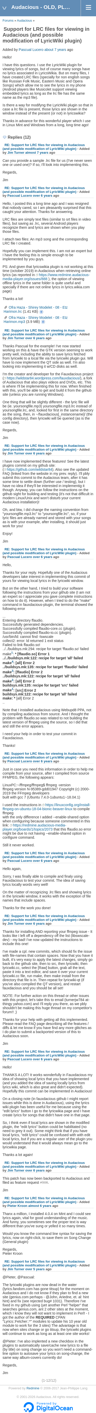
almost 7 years (36, 152)
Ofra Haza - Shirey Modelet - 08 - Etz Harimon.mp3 (43, 322)
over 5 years (35, 1269)
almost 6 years (39, 1206)
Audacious (24, 20)
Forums (8, 20)
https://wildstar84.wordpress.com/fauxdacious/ (43, 378)
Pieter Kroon (17, 1206)
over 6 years (42, 195)
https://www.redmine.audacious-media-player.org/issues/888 (46, 277)
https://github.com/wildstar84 (29, 469)
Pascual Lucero (31, 50)
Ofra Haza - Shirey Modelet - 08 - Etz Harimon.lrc (41, 312)
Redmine (32, 1388)
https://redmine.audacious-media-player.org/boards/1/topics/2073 (34, 827)
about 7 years (55, 50)
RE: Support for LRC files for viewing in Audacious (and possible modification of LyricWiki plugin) (44, 147)
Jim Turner (15, 152)
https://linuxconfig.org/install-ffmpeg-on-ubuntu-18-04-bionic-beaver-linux (47, 807)
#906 (44, 1182)
